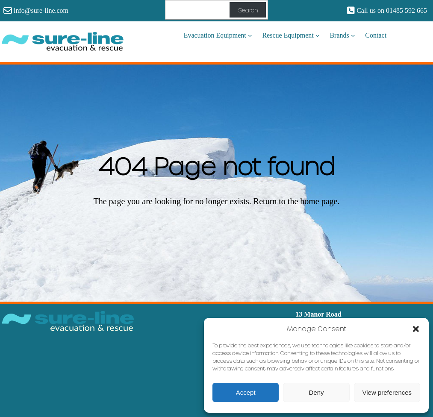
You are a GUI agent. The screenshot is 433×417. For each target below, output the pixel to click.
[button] (416, 328)
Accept (246, 392)
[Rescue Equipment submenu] (317, 35)
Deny (316, 392)
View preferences (387, 392)
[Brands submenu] (353, 35)
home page (318, 201)
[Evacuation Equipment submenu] (250, 35)
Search (248, 10)
